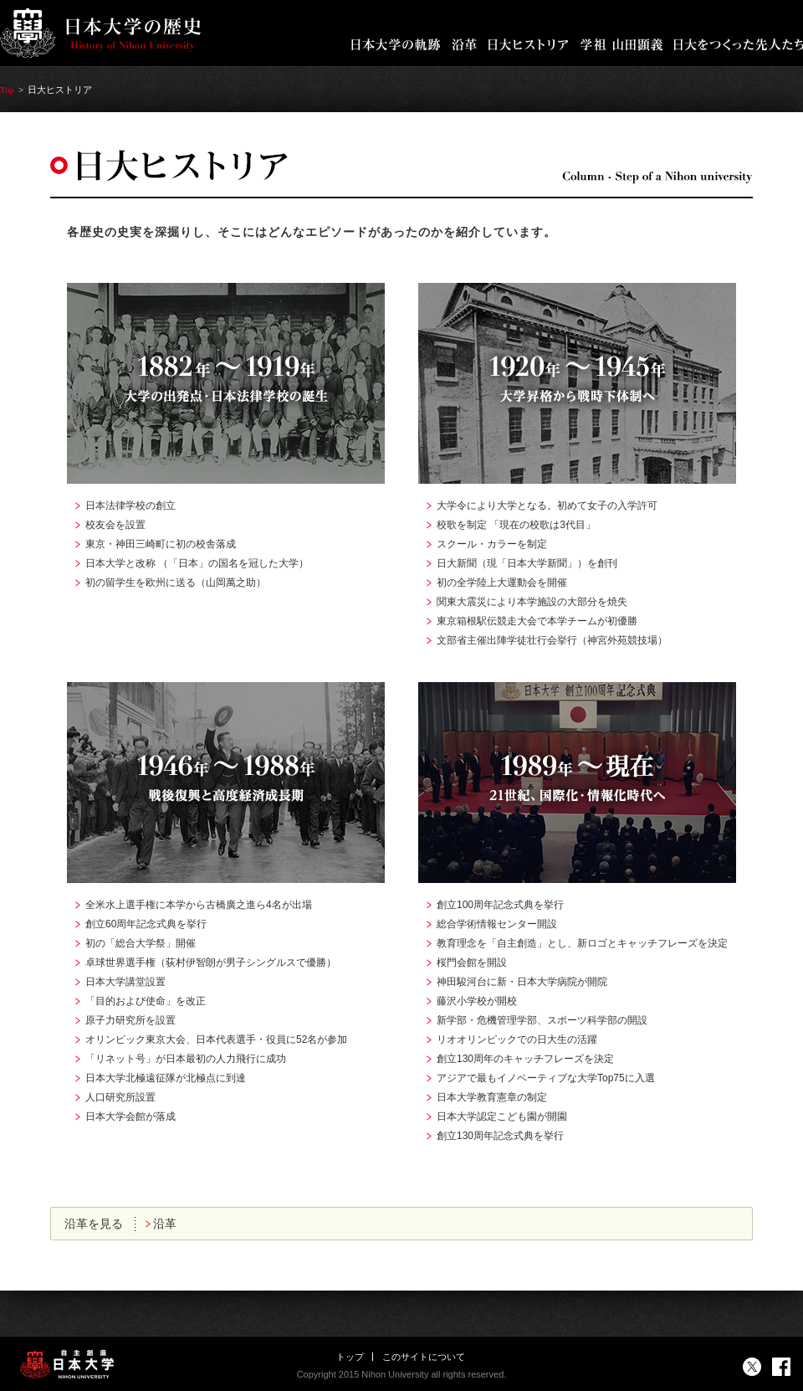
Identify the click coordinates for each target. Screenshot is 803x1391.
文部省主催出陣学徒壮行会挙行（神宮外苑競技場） (552, 640)
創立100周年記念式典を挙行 (500, 905)
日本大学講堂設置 (125, 982)
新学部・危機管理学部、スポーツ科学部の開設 (542, 1020)
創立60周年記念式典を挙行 (146, 924)
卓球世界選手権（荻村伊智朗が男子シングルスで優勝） (210, 962)
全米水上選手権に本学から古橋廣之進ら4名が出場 (198, 905)
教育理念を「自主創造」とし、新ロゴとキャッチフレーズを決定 (582, 943)
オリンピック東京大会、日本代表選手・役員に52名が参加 (216, 1039)
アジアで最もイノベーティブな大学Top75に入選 (546, 1078)
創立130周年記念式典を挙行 (500, 1136)
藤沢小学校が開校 (477, 1001)
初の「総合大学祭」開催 (140, 943)
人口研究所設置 (120, 1097)
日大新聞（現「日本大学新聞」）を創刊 (527, 563)
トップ (350, 1357)
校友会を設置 (115, 525)
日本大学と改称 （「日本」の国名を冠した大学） (197, 563)
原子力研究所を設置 (130, 1020)
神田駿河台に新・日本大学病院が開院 (522, 982)
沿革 (164, 1224)
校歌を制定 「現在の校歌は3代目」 (516, 525)
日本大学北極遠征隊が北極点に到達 (165, 1078)
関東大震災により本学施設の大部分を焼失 (532, 602)
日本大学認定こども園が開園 (502, 1116)
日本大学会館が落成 (130, 1116)
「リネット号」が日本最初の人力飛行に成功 (185, 1059)
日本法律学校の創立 (130, 505)
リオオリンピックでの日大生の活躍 (517, 1039)
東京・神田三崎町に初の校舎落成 (160, 544)
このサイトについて (423, 1357)
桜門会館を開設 (472, 962)
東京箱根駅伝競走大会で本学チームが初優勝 (537, 621)
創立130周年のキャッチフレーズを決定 (525, 1059)
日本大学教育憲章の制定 (492, 1097)
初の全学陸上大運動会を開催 (502, 582)
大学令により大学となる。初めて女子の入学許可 (547, 505)
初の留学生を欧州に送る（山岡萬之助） (175, 582)
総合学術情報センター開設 (497, 924)
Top (7, 90)
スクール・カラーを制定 (492, 544)
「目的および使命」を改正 (145, 1001)
